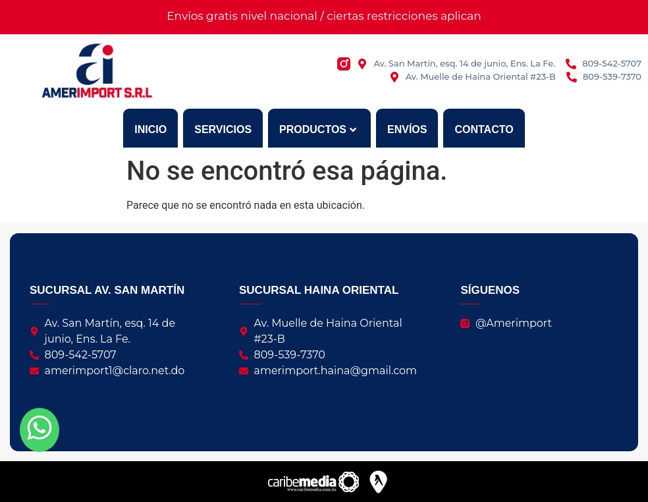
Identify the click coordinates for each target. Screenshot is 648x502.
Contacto (483, 129)
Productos (317, 129)
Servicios (223, 129)
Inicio (150, 129)
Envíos (407, 129)
